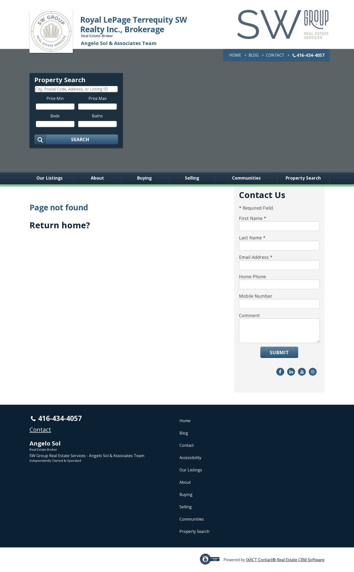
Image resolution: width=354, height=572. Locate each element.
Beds (54, 116)
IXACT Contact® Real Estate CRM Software (285, 559)
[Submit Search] (76, 139)
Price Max (97, 98)
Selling (192, 178)
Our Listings (49, 178)
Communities (246, 178)
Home (235, 55)
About (97, 178)
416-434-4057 (310, 55)
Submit (279, 352)
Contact (275, 55)
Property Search (303, 178)
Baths (97, 116)
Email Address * (255, 257)
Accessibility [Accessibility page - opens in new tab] (190, 457)
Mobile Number (255, 296)
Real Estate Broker (43, 449)
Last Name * (252, 238)
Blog (254, 55)
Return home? (60, 225)
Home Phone (252, 276)
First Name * (252, 218)
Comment (249, 315)
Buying (144, 178)
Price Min (55, 98)
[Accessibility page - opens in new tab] (212, 562)
